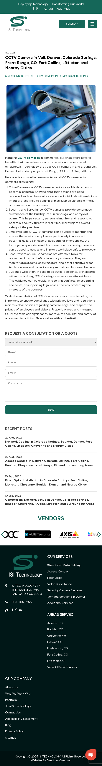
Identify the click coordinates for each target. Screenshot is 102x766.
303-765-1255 (59, 9)
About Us (11, 687)
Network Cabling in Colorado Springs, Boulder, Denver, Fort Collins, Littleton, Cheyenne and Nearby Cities (48, 444)
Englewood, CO (57, 648)
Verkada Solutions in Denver (66, 597)
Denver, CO (54, 642)
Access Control (57, 571)
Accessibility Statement (21, 719)
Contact (72, 24)
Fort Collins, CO (57, 654)
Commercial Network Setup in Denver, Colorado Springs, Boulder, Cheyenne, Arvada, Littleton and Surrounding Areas (49, 502)
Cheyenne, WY (57, 636)
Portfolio (11, 700)
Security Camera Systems (64, 590)
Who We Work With (18, 694)
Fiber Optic (54, 578)
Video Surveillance (59, 584)
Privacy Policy (14, 731)
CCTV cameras (29, 158)
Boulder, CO (55, 629)
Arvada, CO (55, 623)
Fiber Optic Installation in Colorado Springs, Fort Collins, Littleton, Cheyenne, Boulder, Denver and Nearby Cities (46, 482)
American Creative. (59, 760)
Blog (8, 725)
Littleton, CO (56, 661)
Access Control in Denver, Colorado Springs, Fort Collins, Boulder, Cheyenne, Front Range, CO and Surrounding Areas (49, 463)
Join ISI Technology (18, 706)
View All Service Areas (62, 667)
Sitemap (10, 738)
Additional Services (60, 603)
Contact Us (13, 712)
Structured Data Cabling (63, 565)
